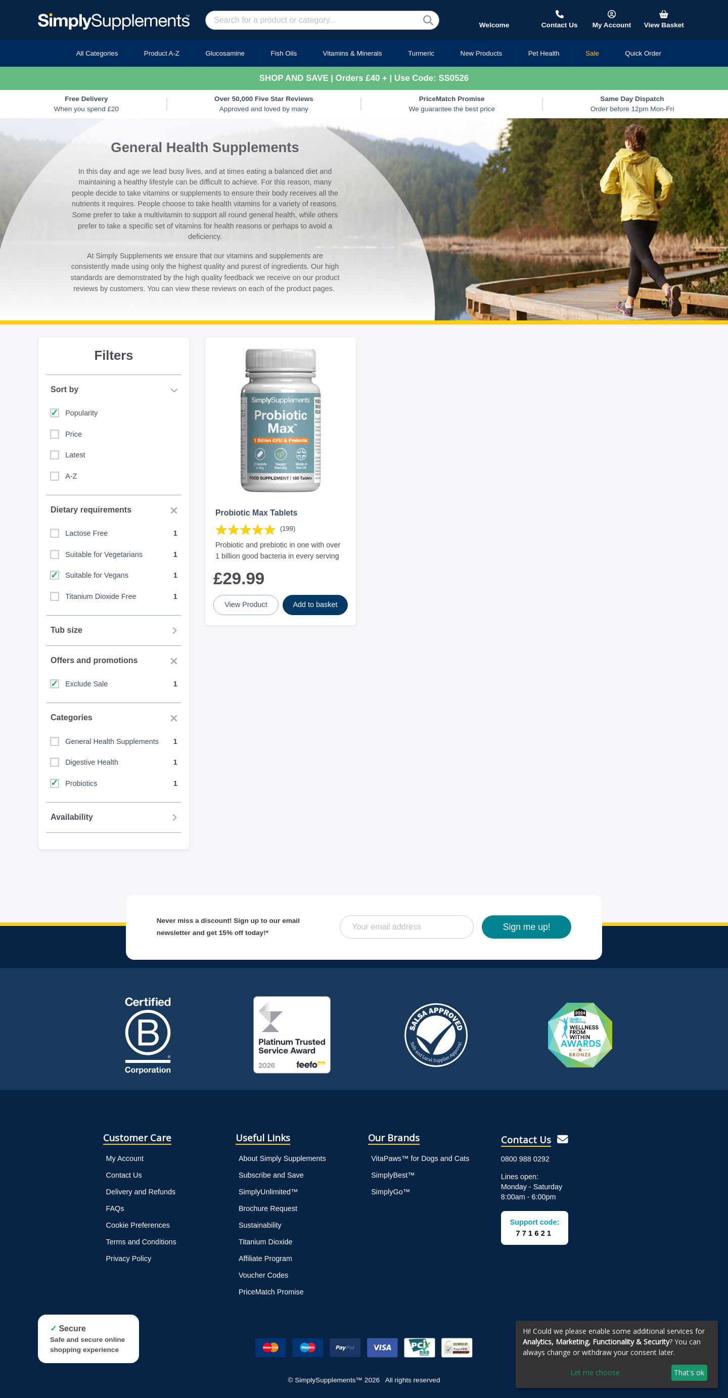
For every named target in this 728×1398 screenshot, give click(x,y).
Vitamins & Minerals (352, 53)
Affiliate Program (265, 1258)
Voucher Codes (263, 1275)
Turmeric (421, 53)
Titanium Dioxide (266, 1242)
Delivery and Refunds (141, 1192)
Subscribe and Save (271, 1175)
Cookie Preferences (138, 1225)
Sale (592, 53)
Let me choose (595, 1372)
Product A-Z (161, 53)
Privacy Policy (129, 1258)
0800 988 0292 (525, 1158)
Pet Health (544, 53)
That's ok (689, 1372)
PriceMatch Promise (271, 1292)
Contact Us (124, 1175)
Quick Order (643, 53)
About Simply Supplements (282, 1158)
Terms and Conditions (141, 1242)
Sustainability (260, 1225)
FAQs (115, 1208)
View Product (245, 604)
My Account (125, 1158)
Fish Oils (283, 53)
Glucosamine (224, 53)
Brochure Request (268, 1208)
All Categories (97, 53)
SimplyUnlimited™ (268, 1192)
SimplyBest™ (393, 1175)
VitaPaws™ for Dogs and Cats (420, 1158)
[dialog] (617, 1354)
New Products (482, 53)
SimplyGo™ (390, 1192)
